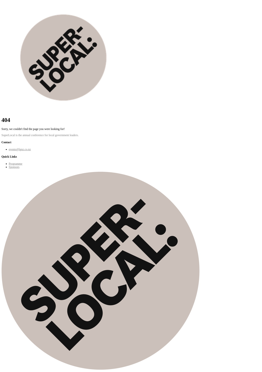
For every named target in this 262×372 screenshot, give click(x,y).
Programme (15, 163)
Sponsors (14, 167)
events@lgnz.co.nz (20, 149)
